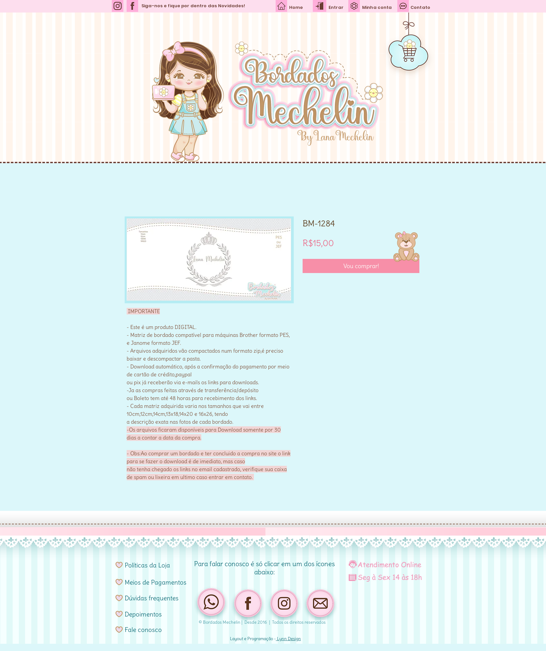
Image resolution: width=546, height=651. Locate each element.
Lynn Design (288, 638)
